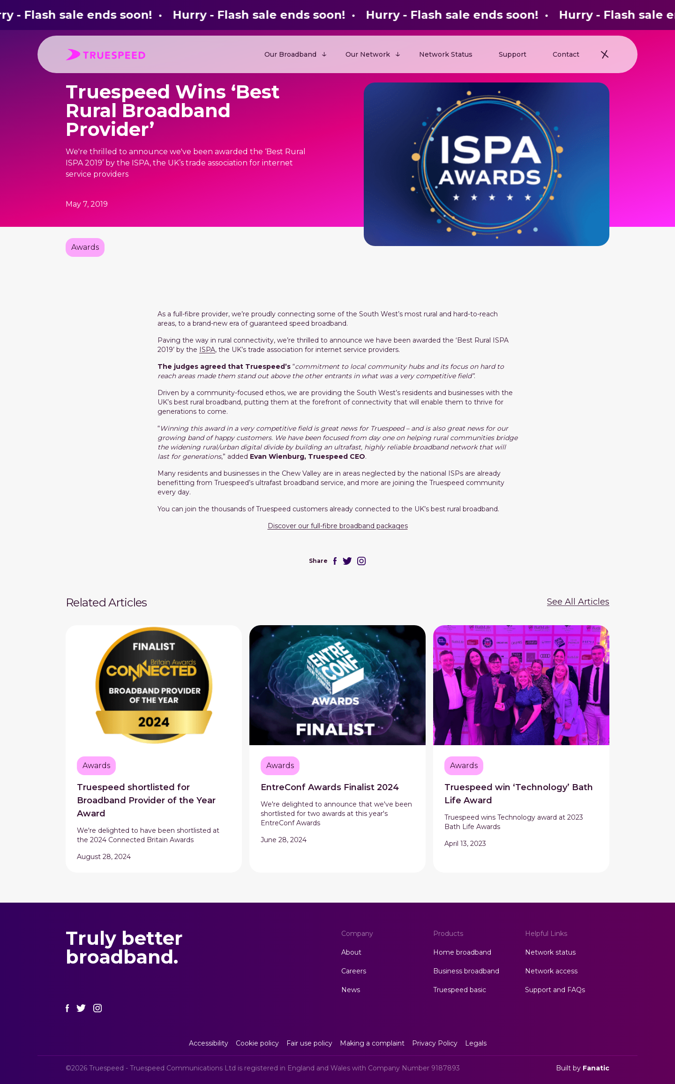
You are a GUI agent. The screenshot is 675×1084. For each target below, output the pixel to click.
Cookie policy (257, 1043)
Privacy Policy (435, 1043)
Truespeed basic (459, 990)
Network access (551, 971)
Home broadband (462, 952)
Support (512, 54)
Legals (476, 1043)
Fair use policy (309, 1043)
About (351, 952)
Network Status (445, 54)
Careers (353, 971)
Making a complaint (372, 1043)
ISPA (207, 349)
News (350, 990)
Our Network (367, 54)
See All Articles (578, 602)
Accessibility (208, 1043)
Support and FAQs (555, 990)
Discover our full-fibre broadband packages (338, 526)
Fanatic (596, 1068)
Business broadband (466, 971)
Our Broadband (290, 54)
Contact (566, 54)
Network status (550, 952)
